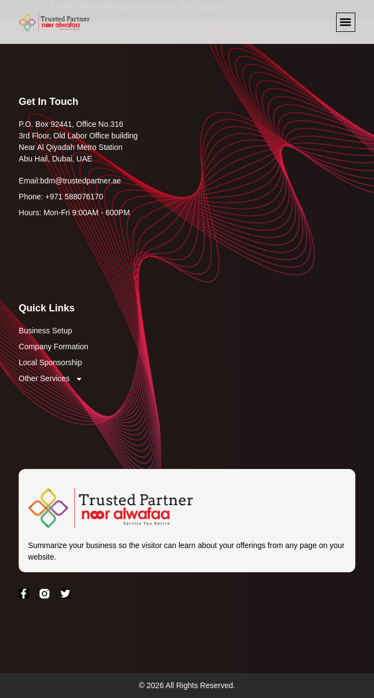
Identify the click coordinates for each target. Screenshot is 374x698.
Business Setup (45, 330)
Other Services (51, 378)
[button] (345, 22)
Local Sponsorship (50, 362)
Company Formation (53, 346)
